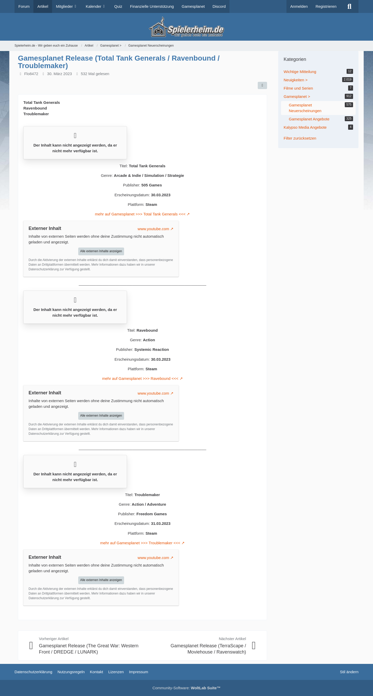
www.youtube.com (153, 229)
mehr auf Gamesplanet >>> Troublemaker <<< (140, 543)
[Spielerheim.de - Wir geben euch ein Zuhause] (186, 27)
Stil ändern (349, 672)
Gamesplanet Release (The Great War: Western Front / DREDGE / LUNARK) (88, 648)
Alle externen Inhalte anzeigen (101, 251)
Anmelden (299, 6)
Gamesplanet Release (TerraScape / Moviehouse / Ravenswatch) (208, 648)
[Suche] (349, 6)
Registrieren (325, 6)
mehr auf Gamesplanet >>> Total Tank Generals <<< (140, 214)
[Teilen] (262, 85)
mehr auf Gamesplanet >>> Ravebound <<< (140, 378)
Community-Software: (186, 688)
